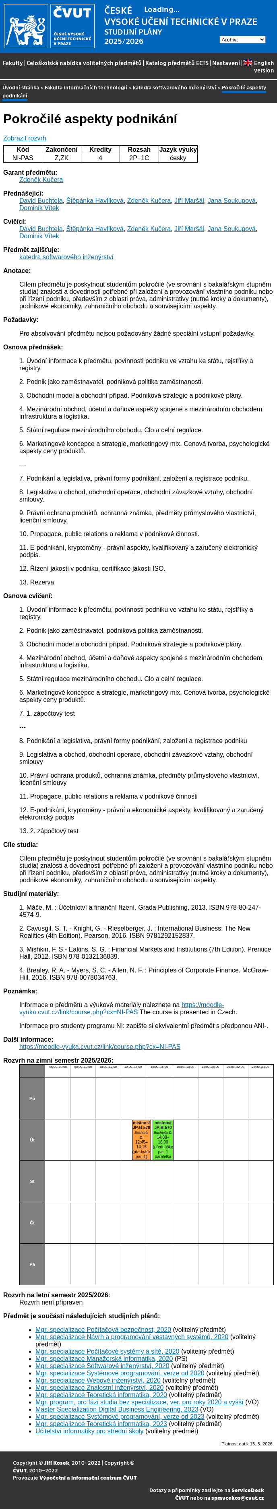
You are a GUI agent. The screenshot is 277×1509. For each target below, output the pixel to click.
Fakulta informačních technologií (86, 87)
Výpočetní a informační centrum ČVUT (87, 1477)
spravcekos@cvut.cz (237, 1498)
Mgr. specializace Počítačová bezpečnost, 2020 (103, 1329)
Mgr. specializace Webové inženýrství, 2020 (98, 1380)
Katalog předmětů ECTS (177, 62)
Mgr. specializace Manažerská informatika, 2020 (104, 1358)
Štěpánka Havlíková (95, 200)
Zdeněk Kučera (41, 179)
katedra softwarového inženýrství (174, 87)
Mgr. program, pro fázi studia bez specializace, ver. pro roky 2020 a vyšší (139, 1402)
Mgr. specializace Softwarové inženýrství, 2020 (102, 1365)
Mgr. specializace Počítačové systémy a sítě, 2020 (107, 1351)
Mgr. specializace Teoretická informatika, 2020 (101, 1394)
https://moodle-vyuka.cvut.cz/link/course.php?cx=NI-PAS (121, 1008)
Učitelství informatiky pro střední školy (89, 1431)
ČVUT (20, 1470)
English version (259, 66)
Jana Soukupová (232, 200)
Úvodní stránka (20, 87)
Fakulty (13, 62)
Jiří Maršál (189, 200)
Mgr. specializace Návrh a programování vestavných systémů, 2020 (131, 1337)
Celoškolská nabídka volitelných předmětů (84, 62)
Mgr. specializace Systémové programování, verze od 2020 (120, 1373)
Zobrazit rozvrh (24, 138)
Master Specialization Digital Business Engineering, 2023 (116, 1409)
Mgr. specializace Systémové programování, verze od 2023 (120, 1416)
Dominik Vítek (39, 207)
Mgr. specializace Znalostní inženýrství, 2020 (99, 1387)
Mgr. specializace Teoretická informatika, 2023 (101, 1423)
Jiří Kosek (56, 1462)
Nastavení (226, 62)
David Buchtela (41, 200)
